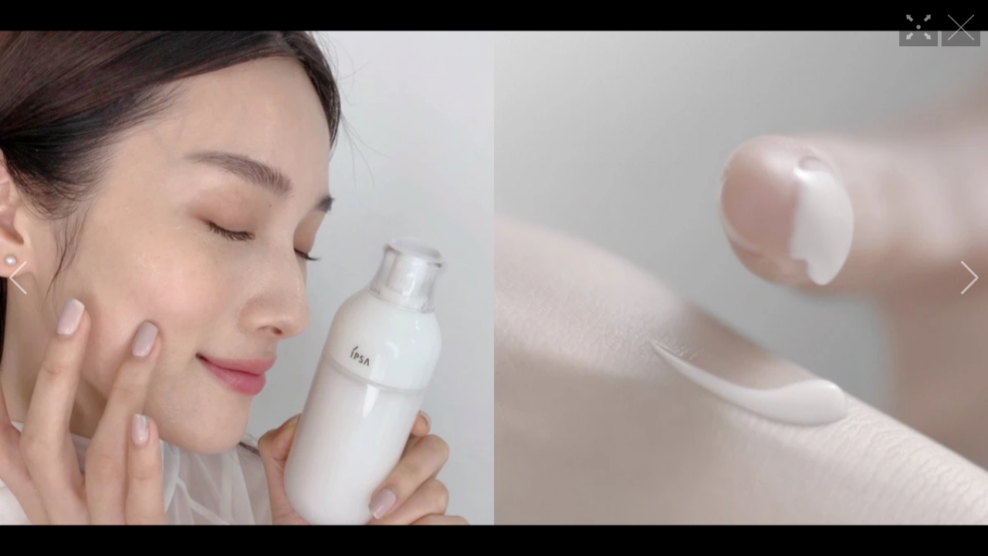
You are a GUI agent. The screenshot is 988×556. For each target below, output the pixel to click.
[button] (18, 278)
